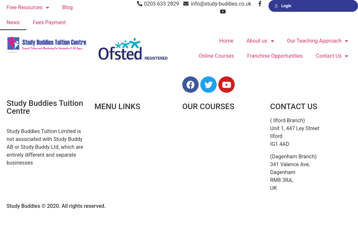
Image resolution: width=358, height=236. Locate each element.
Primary (191, 135)
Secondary (194, 150)
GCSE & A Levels (201, 165)
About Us (105, 135)
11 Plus (191, 120)
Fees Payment (49, 22)
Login (282, 6)
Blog (67, 7)
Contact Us (332, 56)
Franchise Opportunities (275, 56)
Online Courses (216, 56)
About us (260, 41)
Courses (104, 150)
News (13, 22)
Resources (106, 165)
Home (226, 41)
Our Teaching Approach (317, 41)
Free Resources (28, 8)
